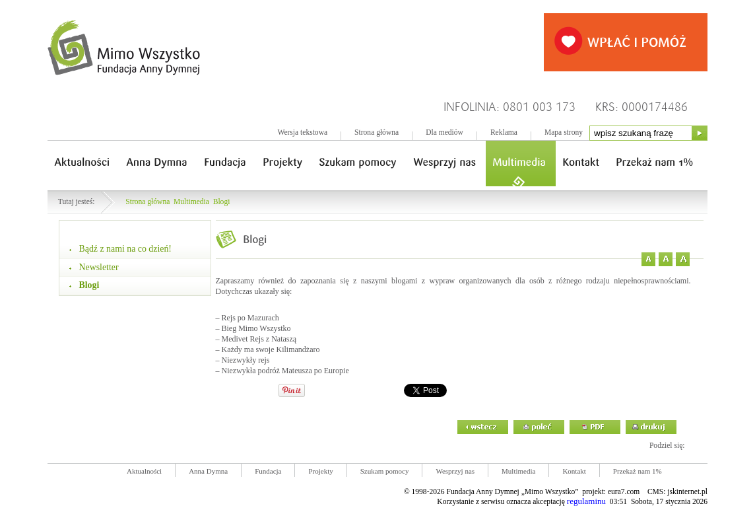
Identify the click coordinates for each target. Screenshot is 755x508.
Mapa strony (563, 132)
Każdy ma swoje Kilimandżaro (271, 349)
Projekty (320, 471)
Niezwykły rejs (246, 360)
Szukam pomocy (384, 471)
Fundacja (268, 471)
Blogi (221, 202)
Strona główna (376, 132)
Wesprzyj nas (455, 471)
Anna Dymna (208, 471)
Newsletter (99, 267)
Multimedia (191, 202)
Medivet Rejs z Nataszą (259, 339)
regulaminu (586, 501)
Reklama (503, 132)
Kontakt (573, 471)
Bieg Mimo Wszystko (256, 328)
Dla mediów (444, 132)
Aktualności (144, 471)
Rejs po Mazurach (250, 317)
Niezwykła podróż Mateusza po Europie (285, 370)
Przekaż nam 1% (637, 471)
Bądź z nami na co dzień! (125, 249)
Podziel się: (667, 445)
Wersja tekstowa (302, 132)
